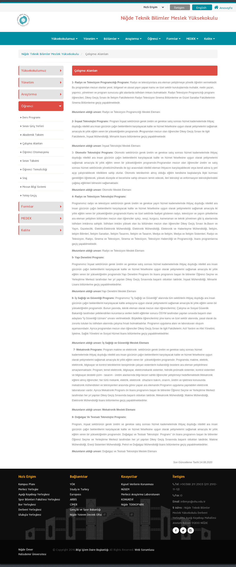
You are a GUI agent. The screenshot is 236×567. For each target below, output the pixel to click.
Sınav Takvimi (30, 160)
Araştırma (133, 39)
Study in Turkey (79, 489)
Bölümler (111, 39)
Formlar (173, 39)
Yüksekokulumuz (64, 39)
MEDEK (192, 39)
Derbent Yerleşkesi (29, 509)
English (201, 8)
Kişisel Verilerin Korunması (137, 484)
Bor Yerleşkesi (27, 504)
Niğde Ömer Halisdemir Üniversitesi (32, 552)
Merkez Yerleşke (28, 489)
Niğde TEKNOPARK (132, 504)
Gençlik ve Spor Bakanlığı (85, 509)
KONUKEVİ (127, 499)
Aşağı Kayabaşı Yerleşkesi (34, 494)
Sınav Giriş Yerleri (33, 126)
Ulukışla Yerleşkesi (29, 514)
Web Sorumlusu (144, 549)
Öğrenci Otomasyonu (35, 152)
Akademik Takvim (33, 134)
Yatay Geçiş (29, 195)
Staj (24, 178)
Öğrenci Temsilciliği (34, 169)
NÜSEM (125, 489)
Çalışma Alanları (32, 143)
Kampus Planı (26, 484)
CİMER (73, 504)
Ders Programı (31, 117)
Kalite (209, 39)
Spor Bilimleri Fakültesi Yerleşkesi (39, 499)
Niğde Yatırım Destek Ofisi (86, 514)
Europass (75, 494)
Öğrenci (154, 39)
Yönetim (90, 39)
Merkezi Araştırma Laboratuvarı (140, 494)
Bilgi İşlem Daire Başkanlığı (92, 549)
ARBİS (73, 499)
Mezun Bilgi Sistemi (34, 186)
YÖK (72, 484)
